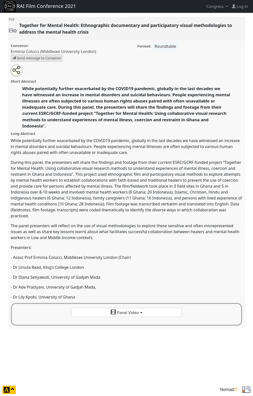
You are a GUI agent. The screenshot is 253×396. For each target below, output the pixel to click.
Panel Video (126, 312)
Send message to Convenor (36, 58)
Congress (215, 6)
